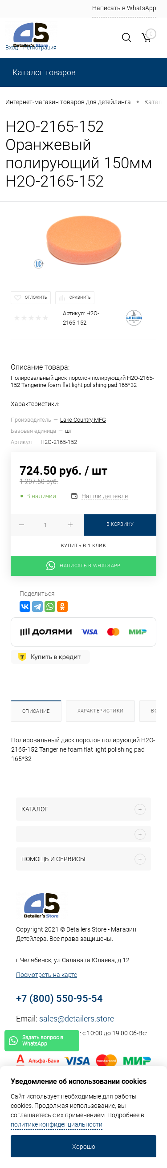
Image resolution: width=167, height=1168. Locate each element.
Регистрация (40, 47)
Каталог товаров (43, 72)
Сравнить (80, 297)
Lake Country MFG (83, 419)
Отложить (36, 297)
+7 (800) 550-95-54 (59, 998)
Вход (11, 47)
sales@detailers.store (76, 1018)
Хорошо (83, 1146)
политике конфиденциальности (56, 1124)
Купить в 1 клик (83, 546)
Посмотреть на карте (46, 974)
